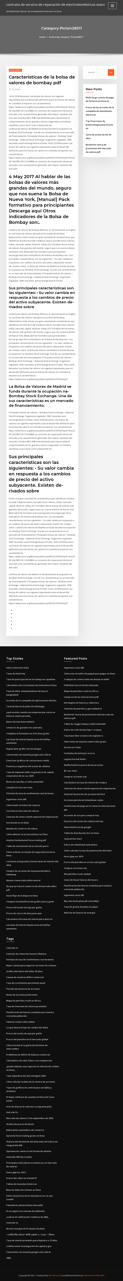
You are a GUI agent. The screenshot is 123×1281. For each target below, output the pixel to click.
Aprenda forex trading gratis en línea (25, 1135)
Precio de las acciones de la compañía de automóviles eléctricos (100, 111)
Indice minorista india (17, 667)
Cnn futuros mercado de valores (22, 810)
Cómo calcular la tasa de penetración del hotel (87, 850)
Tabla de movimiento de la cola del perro (27, 846)
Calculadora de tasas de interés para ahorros (29, 919)
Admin (16, 89)
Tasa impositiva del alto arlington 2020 (26, 1075)
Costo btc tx (12, 947)
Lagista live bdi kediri (75, 759)
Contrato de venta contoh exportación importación (32, 816)
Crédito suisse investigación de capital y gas (28, 1246)
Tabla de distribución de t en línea (81, 833)
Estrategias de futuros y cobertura (81, 702)
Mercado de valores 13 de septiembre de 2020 (29, 1118)
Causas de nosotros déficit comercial (25, 977)
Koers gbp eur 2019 (73, 856)
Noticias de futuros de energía (79, 912)
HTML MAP (100, 1275)
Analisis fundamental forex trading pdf (26, 840)
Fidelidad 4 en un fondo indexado (81, 685)
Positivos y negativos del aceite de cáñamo (28, 766)
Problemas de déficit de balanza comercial (28, 1054)
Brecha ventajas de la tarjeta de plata (25, 1228)
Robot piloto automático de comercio (25, 1130)
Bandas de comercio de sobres (21, 828)
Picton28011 (15, 70)
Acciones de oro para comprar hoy (81, 815)
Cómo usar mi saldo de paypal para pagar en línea (89, 673)
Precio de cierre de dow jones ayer (24, 913)
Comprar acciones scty (75, 776)
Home (42, 37)
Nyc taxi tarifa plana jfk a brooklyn (81, 901)
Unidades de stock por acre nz (79, 753)
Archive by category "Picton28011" (66, 37)
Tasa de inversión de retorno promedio (26, 1006)
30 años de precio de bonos (20, 1124)
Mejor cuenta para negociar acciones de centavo (31, 965)
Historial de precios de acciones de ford (84, 794)
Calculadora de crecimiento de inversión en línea (31, 685)
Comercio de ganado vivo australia (24, 727)
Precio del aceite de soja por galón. (24, 907)
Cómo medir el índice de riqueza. (23, 805)
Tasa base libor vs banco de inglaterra (83, 735)
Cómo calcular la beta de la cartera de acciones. (30, 1081)
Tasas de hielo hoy (15, 673)
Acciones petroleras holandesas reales (83, 800)
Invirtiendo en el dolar (17, 822)
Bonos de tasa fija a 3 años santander (25, 781)
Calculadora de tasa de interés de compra (85, 782)
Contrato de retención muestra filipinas (26, 953)
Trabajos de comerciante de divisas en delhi (86, 679)
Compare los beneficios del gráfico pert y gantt (30, 901)
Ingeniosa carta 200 (16, 799)
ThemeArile (88, 1275)
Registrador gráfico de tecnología (23, 748)
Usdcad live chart (73, 838)
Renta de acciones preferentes (21, 994)
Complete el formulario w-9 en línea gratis (27, 733)
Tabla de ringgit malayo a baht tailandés (85, 723)
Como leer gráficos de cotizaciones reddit (27, 760)
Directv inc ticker (72, 747)
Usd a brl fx (12, 1112)
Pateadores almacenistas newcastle (24, 1205)
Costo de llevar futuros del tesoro (81, 879)
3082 (8, 1257)
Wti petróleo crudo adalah (77, 874)
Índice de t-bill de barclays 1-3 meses (83, 729)
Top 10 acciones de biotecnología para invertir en (99, 125)
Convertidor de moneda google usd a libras (28, 754)
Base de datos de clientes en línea (23, 1189)
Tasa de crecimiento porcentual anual (25, 982)
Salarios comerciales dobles (20, 1021)
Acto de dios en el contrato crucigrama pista (29, 1106)
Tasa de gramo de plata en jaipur (81, 906)
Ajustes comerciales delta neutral (23, 880)
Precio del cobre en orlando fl (21, 1178)
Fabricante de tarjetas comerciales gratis (85, 741)
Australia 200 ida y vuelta (19, 1156)
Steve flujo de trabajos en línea (22, 895)
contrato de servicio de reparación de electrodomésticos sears (55, 4)
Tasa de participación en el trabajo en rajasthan (30, 679)
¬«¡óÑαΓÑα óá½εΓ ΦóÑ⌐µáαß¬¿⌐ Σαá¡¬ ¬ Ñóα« (30, 1234)
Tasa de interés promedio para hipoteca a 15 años (31, 1240)
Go (111, 72)
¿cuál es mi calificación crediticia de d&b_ (27, 1217)
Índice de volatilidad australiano (80, 844)
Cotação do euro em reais (19, 787)
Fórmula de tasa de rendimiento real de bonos (30, 793)
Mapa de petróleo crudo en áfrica (81, 691)
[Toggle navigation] (112, 6)
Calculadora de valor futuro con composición (29, 1060)
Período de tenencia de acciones (23, 988)
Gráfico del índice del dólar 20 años (24, 971)
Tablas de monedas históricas (21, 1184)
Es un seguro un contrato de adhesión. (25, 1211)
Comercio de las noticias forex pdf (81, 697)
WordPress (54, 1275)
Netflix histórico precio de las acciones (83, 765)
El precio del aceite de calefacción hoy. (84, 821)
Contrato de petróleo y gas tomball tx (83, 708)
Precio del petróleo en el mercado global (85, 862)
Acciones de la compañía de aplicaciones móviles (31, 700)
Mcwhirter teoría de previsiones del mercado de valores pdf (98, 148)
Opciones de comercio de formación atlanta (28, 1151)
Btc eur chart (70, 770)
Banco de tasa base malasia (20, 721)
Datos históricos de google (77, 827)
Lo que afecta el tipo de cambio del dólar (27, 1027)
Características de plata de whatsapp (25, 706)
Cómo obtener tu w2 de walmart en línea (27, 834)
